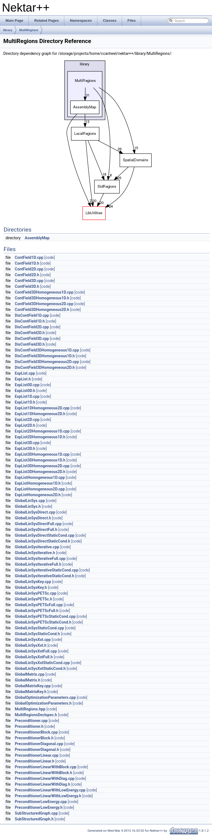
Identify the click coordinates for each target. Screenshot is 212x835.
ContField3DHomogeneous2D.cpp (44, 304)
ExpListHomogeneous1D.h (38, 483)
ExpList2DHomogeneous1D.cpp (42, 431)
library (7, 30)
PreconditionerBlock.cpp (36, 732)
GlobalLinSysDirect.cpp (35, 512)
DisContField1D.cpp (32, 315)
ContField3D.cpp (29, 280)
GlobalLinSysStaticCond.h (37, 634)
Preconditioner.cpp (31, 720)
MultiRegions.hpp (30, 709)
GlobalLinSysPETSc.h (33, 599)
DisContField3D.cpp (32, 338)
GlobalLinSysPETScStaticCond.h (43, 622)
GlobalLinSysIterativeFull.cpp (40, 558)
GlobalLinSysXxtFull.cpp (36, 651)
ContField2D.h (27, 275)
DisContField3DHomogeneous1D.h (45, 356)
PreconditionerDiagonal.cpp (39, 744)
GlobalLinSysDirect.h (33, 518)
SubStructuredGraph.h (34, 819)
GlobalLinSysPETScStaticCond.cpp (45, 616)
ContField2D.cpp (29, 269)
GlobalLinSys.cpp (30, 500)
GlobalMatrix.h (28, 680)
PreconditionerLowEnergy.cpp (41, 801)
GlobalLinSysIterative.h (35, 553)
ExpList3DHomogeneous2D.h (40, 471)
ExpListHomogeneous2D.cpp (40, 489)
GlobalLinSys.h (28, 506)
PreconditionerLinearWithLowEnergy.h (48, 796)
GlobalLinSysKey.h (31, 587)
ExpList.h (23, 379)
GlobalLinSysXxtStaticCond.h (40, 668)
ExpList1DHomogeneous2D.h (40, 414)
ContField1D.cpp (29, 257)
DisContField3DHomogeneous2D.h (45, 367)
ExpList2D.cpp (27, 419)
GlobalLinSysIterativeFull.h (38, 564)
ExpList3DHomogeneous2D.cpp (42, 466)
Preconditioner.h (29, 726)
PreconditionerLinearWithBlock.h (43, 772)
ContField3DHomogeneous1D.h (42, 298)
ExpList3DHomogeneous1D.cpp (42, 454)
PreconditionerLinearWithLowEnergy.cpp (50, 790)
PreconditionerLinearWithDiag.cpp (45, 778)
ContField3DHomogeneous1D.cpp (44, 292)
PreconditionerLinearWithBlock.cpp (45, 767)
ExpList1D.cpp (27, 396)
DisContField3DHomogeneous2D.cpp (47, 361)
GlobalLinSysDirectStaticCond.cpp (45, 535)
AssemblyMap (37, 238)
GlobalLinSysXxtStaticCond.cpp (42, 663)
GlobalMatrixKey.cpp (33, 686)
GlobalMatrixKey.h (31, 691)
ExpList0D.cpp (27, 385)
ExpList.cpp (25, 373)
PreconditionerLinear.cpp (37, 755)
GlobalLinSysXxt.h (31, 645)
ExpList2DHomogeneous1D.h (40, 437)
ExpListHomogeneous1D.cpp (40, 477)
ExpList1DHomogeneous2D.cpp (42, 408)
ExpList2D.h (25, 425)
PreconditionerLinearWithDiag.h (42, 784)
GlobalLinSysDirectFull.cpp (38, 524)
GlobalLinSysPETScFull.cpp (39, 605)
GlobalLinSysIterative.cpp (37, 547)
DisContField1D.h (30, 321)
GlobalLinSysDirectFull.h (36, 529)
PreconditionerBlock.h (34, 738)
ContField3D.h (27, 286)
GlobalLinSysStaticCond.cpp (39, 628)
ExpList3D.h (25, 448)
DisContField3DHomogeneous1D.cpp (47, 350)
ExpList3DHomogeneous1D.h (40, 460)
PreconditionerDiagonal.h (37, 749)
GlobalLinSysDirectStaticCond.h (42, 541)
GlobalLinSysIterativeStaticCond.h (44, 576)
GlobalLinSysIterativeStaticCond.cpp (46, 570)
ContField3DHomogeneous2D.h (42, 309)
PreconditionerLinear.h (34, 761)
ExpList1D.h (25, 402)
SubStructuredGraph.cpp (36, 813)
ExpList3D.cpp (27, 443)
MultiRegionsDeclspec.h (36, 715)
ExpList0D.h (25, 390)
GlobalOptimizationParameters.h (43, 703)
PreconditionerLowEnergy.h (39, 807)
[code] (49, 257)
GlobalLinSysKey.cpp (33, 581)
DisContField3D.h (30, 344)
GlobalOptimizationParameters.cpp (45, 697)
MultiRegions (28, 30)
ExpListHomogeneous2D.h (38, 495)
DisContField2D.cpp (32, 327)
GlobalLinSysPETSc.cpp (36, 593)
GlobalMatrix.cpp (30, 674)
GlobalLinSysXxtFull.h (34, 657)
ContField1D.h (27, 263)
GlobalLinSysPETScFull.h (37, 610)
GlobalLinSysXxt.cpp (33, 639)
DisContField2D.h (30, 333)
